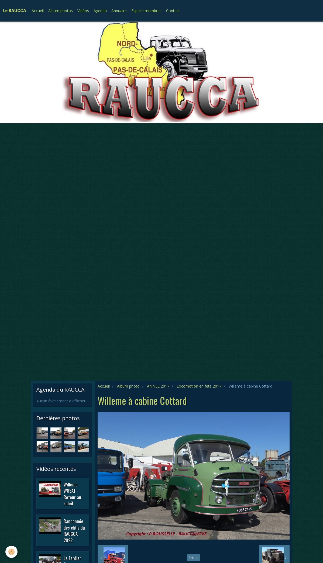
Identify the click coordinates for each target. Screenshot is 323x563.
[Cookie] (11, 552)
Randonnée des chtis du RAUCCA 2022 (74, 531)
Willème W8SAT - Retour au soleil (72, 494)
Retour (193, 557)
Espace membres (146, 10)
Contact (173, 10)
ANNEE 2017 (158, 386)
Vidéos (83, 10)
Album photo (128, 386)
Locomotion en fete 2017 (199, 386)
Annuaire (119, 10)
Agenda (100, 10)
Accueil (38, 10)
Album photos (60, 10)
